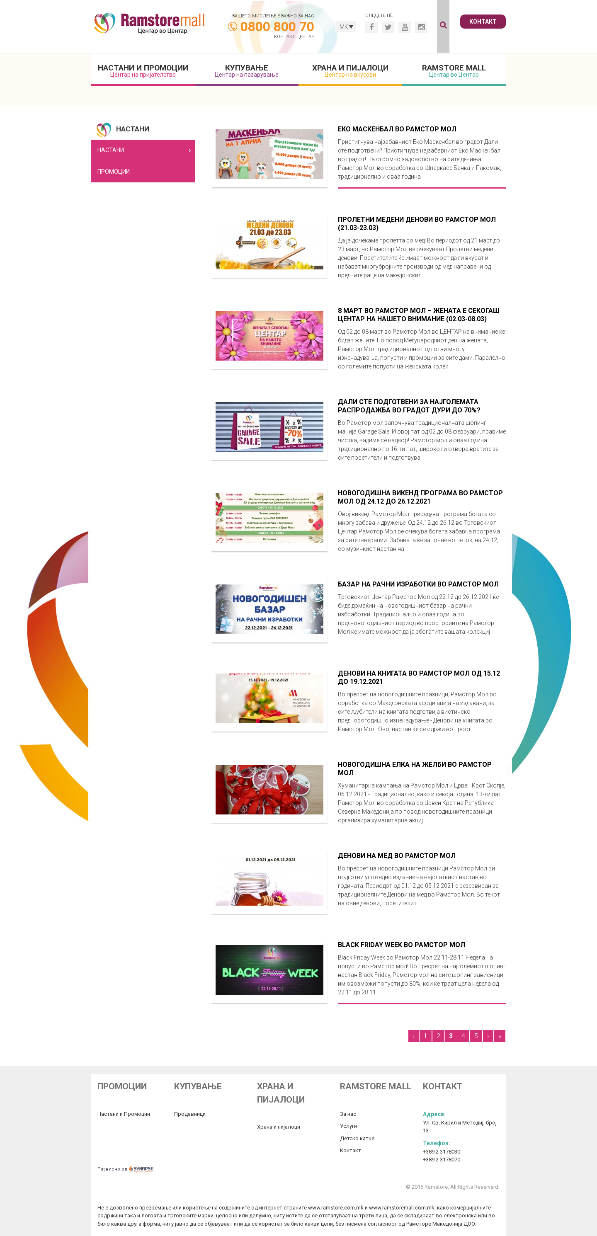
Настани (110, 150)
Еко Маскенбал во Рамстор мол (397, 129)
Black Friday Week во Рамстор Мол (401, 945)
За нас (348, 1114)
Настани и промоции (143, 70)
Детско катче (357, 1138)
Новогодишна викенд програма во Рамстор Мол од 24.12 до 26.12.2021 (420, 497)
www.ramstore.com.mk (336, 1207)
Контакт (483, 21)
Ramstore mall (454, 70)
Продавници (190, 1114)
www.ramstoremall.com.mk (401, 1207)
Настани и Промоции (123, 1114)
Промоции (113, 171)
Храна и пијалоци (350, 70)
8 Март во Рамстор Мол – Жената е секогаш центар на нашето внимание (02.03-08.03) (419, 315)
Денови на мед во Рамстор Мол (397, 856)
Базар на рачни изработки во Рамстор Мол (418, 584)
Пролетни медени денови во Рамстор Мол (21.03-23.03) (417, 224)
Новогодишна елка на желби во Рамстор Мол (415, 769)
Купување (246, 70)
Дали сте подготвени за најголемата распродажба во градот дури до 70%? (409, 406)
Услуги (348, 1126)
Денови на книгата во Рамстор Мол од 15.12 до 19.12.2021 (419, 677)
